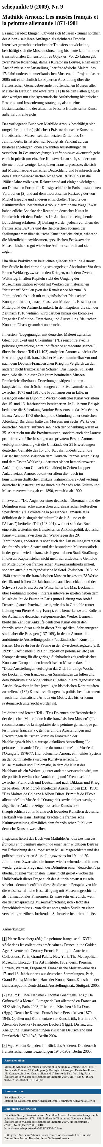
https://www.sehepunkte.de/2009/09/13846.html (33, 1128)
